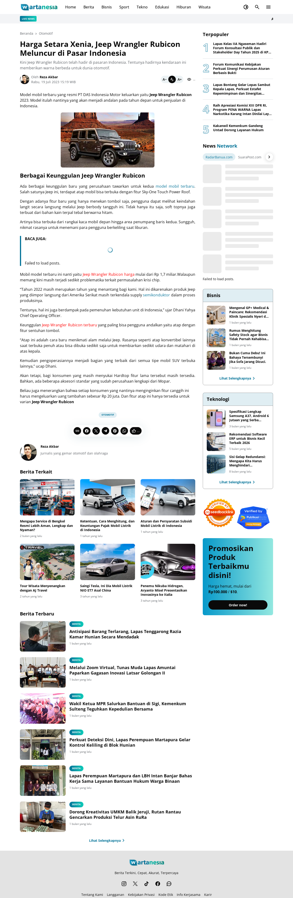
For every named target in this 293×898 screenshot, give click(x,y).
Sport (124, 7)
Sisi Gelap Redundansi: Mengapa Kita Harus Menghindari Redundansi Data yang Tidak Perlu (247, 461)
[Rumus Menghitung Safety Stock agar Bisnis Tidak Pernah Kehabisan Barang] (216, 337)
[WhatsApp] (124, 431)
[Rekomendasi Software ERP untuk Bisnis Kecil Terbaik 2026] (216, 441)
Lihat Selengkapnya (107, 840)
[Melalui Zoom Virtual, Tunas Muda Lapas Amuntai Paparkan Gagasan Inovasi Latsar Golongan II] (43, 672)
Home (70, 7)
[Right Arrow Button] (269, 157)
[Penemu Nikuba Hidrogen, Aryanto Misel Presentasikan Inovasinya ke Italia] (168, 562)
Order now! (238, 605)
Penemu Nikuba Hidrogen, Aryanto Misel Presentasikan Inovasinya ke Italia (164, 590)
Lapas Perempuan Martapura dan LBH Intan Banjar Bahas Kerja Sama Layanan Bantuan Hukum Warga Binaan (130, 778)
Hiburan (184, 7)
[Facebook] (86, 431)
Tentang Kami (92, 894)
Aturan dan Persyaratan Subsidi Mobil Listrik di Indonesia (166, 523)
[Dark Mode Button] (246, 7)
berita (76, 696)
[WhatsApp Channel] (169, 883)
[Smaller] (164, 79)
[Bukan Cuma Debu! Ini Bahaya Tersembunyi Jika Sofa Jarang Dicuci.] (216, 360)
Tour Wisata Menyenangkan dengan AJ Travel (42, 588)
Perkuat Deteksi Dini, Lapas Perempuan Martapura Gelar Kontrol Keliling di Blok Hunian (129, 742)
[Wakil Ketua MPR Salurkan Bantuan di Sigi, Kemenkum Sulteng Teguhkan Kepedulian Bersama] (43, 708)
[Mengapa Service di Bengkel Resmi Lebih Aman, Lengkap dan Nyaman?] (47, 497)
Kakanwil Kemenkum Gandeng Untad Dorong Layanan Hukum (238, 128)
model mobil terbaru (175, 186)
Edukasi (162, 7)
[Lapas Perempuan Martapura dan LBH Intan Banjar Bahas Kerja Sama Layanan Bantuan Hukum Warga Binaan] (43, 780)
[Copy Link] (77, 431)
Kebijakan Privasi (141, 894)
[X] (96, 431)
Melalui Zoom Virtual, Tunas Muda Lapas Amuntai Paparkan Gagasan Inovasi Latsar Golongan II (122, 670)
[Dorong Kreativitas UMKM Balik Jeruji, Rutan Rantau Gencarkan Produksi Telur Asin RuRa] (43, 816)
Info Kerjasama (188, 894)
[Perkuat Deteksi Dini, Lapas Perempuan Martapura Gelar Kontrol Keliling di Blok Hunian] (43, 744)
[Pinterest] (115, 431)
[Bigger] (179, 79)
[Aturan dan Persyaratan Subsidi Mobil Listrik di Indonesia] (168, 497)
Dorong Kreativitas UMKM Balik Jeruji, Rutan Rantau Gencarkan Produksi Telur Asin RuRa (125, 814)
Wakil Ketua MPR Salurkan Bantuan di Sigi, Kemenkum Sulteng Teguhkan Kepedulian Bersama (127, 706)
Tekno (142, 7)
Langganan (115, 894)
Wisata (204, 7)
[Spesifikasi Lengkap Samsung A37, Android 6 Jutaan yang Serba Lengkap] (216, 419)
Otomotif (107, 414)
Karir (208, 894)
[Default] (172, 79)
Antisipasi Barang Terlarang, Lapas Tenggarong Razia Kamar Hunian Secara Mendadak (125, 634)
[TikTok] (146, 883)
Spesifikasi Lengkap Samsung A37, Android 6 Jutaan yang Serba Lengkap (249, 416)
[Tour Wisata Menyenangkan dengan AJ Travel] (47, 562)
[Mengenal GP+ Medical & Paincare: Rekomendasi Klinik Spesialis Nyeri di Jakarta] (216, 315)
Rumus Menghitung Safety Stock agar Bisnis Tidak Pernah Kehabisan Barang (248, 334)
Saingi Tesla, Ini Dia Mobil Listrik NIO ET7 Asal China (106, 588)
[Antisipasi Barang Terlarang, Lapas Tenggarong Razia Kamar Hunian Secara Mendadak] (43, 636)
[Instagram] (124, 883)
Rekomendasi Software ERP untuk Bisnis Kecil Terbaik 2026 (248, 438)
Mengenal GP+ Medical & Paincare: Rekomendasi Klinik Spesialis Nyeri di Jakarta (249, 312)
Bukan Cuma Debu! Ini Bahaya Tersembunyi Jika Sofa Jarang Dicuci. (247, 357)
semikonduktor (156, 295)
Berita (88, 7)
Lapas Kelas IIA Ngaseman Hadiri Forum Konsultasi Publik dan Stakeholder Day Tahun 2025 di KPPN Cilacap (243, 48)
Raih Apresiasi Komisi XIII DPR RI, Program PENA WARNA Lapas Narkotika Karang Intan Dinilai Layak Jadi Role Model (243, 109)
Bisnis (106, 7)
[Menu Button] (268, 7)
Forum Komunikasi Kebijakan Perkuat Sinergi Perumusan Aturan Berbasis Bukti (241, 68)
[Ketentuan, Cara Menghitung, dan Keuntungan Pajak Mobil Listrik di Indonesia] (107, 497)
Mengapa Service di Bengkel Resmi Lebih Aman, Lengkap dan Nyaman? (46, 525)
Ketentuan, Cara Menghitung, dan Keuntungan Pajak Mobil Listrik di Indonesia (107, 525)
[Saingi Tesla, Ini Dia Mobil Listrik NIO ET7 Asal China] (107, 562)
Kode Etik (165, 894)
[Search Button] (257, 7)
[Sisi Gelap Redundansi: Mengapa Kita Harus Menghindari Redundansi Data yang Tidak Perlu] (216, 464)
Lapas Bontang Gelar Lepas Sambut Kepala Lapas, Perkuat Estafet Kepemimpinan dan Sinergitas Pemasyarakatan (241, 89)
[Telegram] (105, 431)
